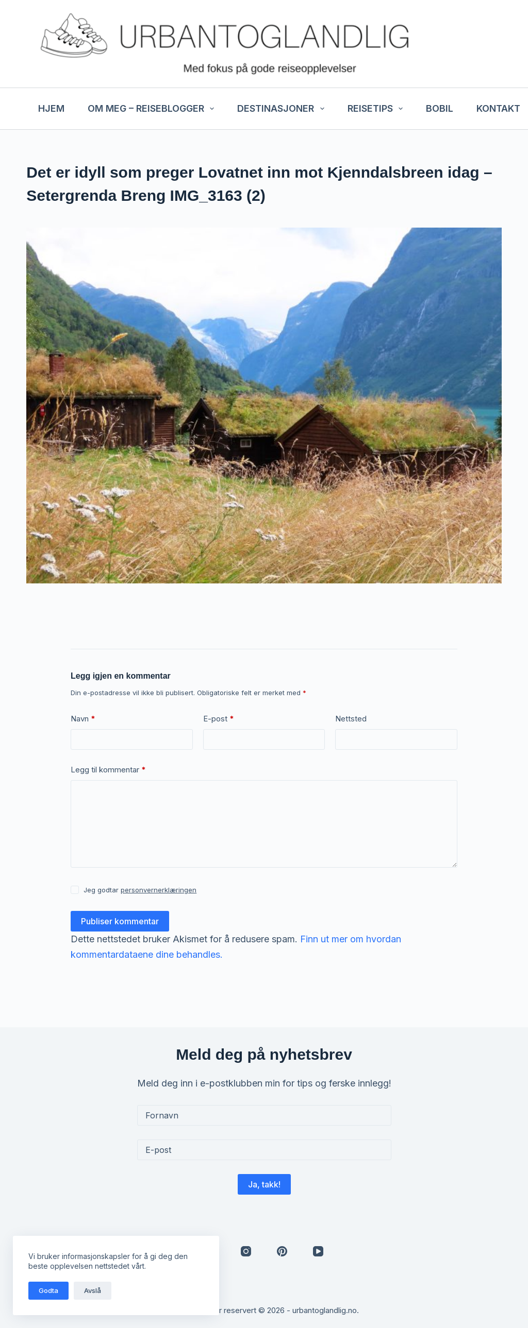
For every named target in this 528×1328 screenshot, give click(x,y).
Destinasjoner (282, 108)
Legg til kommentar (108, 770)
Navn (83, 719)
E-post (218, 719)
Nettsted (351, 718)
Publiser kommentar (120, 921)
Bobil (439, 108)
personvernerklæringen (158, 890)
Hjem (51, 108)
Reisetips (377, 108)
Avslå (92, 1290)
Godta (48, 1290)
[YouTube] (318, 1251)
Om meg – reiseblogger (153, 108)
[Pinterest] (282, 1251)
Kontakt (498, 108)
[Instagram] (246, 1251)
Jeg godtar (140, 890)
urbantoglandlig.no (324, 1310)
